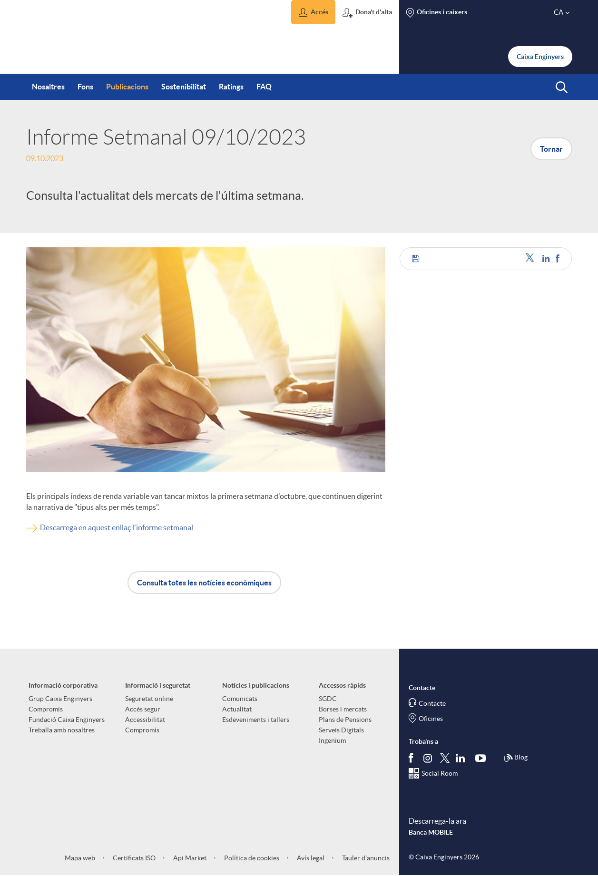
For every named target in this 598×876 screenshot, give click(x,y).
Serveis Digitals (341, 730)
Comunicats (239, 698)
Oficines (431, 718)
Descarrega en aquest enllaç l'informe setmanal (116, 527)
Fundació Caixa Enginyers (67, 719)
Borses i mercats (343, 709)
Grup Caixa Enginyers (60, 698)
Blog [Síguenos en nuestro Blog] (516, 758)
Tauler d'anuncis (365, 858)
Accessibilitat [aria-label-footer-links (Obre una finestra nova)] (145, 719)
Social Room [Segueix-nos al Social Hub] (440, 773)
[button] (313, 12)
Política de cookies (251, 858)
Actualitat (237, 709)
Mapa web (80, 858)
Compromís (46, 709)
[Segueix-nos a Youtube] (482, 757)
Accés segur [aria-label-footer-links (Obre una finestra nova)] (142, 709)
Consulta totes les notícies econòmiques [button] (204, 582)
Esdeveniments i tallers (255, 719)
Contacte (432, 703)
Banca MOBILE (431, 832)
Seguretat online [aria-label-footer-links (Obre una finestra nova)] (149, 698)
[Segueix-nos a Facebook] (413, 757)
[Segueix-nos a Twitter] (445, 757)
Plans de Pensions (345, 719)
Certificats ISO (133, 858)
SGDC (328, 698)
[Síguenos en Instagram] (428, 757)
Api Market (189, 858)
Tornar (551, 149)
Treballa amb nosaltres (62, 730)
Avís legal (309, 858)
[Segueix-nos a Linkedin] (462, 757)
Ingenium (332, 740)
